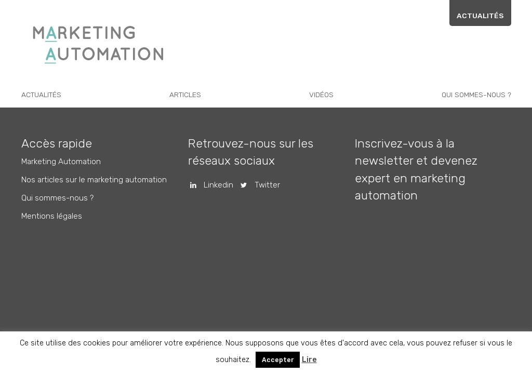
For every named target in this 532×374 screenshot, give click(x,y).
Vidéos (321, 94)
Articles (185, 94)
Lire (309, 359)
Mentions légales (51, 216)
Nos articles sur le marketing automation (94, 179)
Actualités (480, 15)
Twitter (256, 185)
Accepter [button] (278, 360)
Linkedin (208, 185)
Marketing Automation (61, 161)
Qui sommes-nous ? (476, 94)
